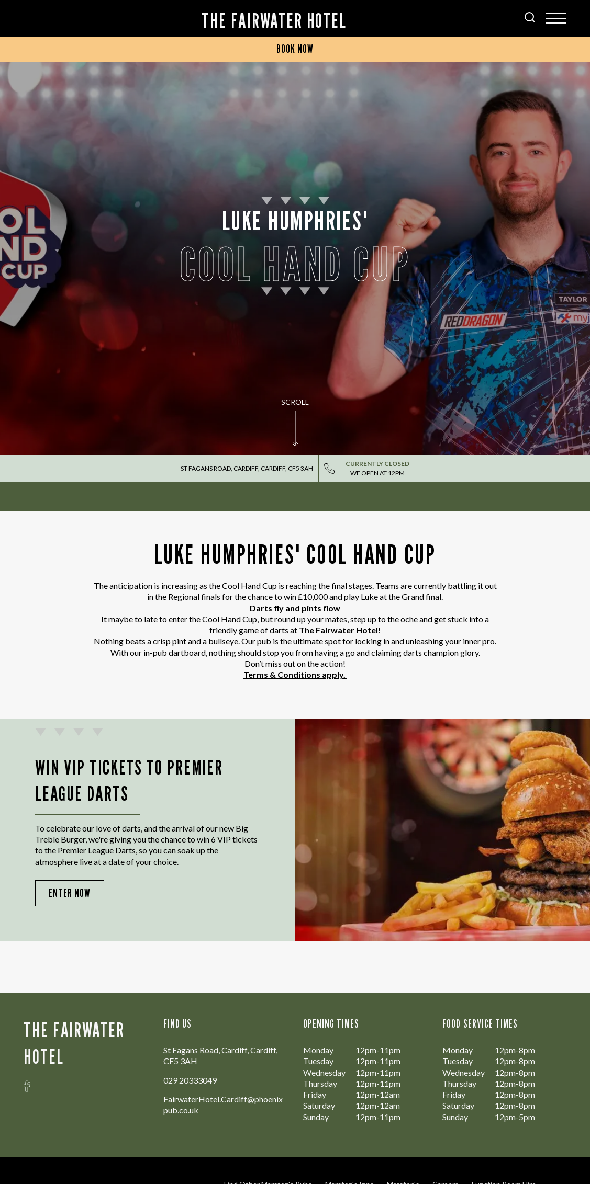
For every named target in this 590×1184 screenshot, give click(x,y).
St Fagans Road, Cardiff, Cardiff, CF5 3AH (247, 468)
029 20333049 (190, 1080)
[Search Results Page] (530, 19)
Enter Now (70, 893)
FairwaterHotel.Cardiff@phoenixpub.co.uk (223, 1104)
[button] (295, 434)
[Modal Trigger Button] (556, 18)
